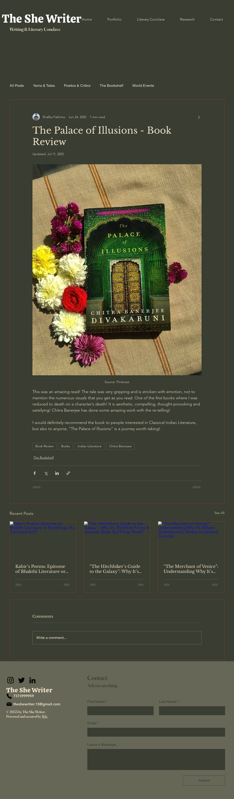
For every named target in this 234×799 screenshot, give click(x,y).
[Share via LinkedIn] (57, 473)
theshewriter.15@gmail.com (36, 704)
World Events (143, 85)
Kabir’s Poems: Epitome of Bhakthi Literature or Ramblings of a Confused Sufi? (41, 569)
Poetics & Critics (77, 85)
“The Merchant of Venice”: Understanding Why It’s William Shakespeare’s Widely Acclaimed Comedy (191, 569)
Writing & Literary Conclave (35, 29)
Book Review (44, 446)
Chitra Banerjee (120, 446)
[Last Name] (191, 710)
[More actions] (199, 117)
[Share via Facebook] (34, 473)
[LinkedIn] (32, 680)
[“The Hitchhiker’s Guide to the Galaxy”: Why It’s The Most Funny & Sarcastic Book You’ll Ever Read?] (117, 539)
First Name (97, 701)
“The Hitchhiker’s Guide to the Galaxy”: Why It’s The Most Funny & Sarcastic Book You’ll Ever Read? (117, 569)
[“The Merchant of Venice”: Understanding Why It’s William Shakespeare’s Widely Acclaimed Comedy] (191, 539)
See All (219, 513)
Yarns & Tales (44, 85)
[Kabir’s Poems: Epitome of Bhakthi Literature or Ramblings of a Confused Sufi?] (43, 539)
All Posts (17, 85)
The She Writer (41, 18)
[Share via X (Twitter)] (46, 473)
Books (65, 446)
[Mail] (9, 704)
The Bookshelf (111, 85)
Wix (45, 716)
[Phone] (9, 696)
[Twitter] (21, 680)
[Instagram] (10, 680)
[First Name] (119, 710)
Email (93, 723)
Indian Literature (89, 446)
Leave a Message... (103, 744)
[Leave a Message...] (156, 759)
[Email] (154, 732)
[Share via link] (68, 473)
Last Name (169, 701)
